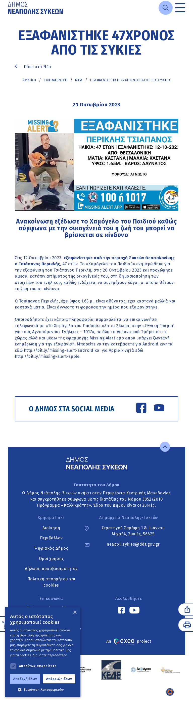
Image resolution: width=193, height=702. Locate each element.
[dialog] (42, 652)
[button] (42, 689)
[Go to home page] (36, 8)
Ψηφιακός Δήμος (51, 548)
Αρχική (29, 80)
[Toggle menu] (180, 8)
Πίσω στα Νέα (37, 66)
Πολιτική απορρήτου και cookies (51, 582)
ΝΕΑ (79, 80)
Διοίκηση (51, 527)
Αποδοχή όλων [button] (25, 679)
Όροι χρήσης (51, 558)
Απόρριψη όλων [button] (59, 679)
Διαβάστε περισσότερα (50, 655)
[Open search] (166, 8)
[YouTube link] (159, 409)
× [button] (75, 613)
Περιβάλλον (51, 538)
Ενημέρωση (55, 80)
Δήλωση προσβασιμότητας (51, 568)
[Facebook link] (141, 409)
